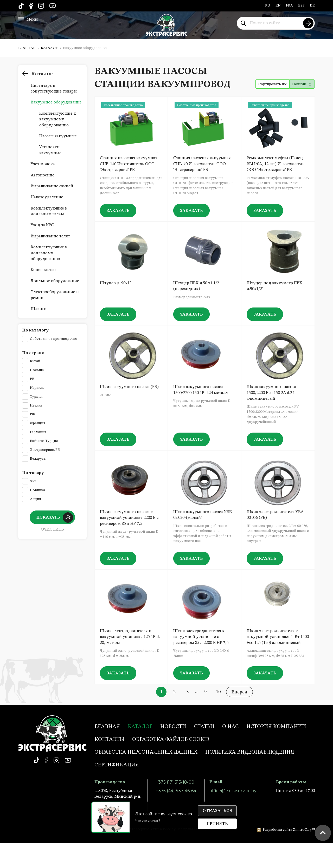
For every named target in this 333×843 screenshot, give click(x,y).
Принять (217, 824)
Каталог (49, 48)
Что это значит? (147, 820)
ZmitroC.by (302, 830)
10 (218, 692)
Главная (27, 48)
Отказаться (217, 811)
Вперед (239, 692)
